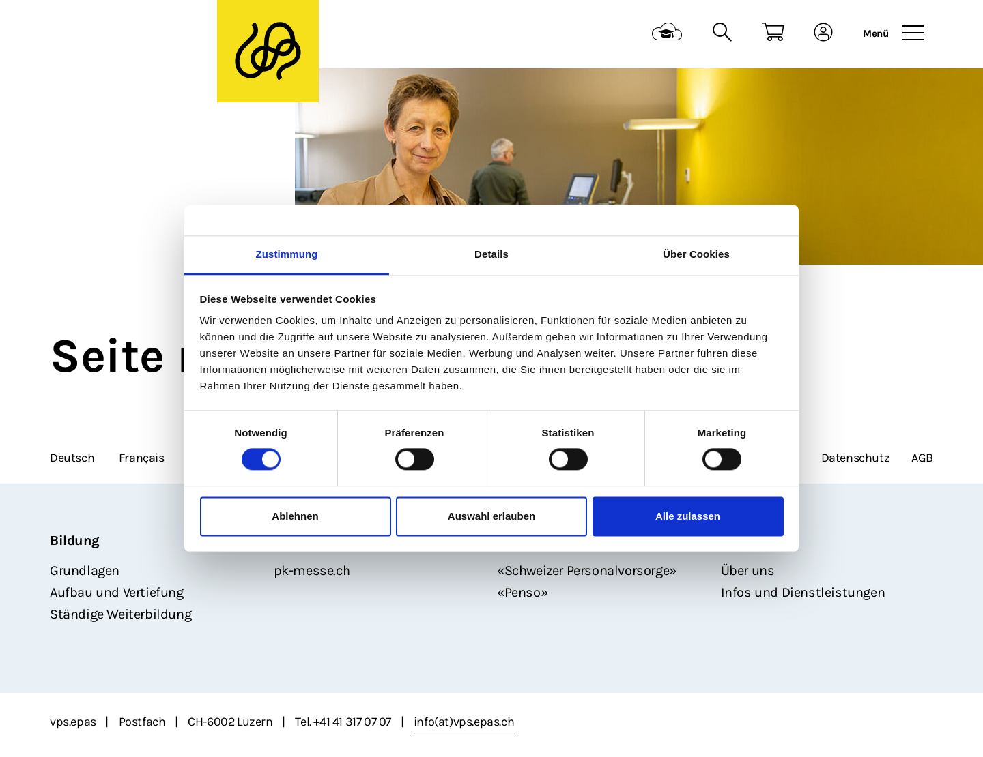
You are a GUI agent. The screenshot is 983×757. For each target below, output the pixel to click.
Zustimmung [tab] (287, 254)
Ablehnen (295, 516)
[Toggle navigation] (913, 33)
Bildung (74, 540)
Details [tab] (491, 254)
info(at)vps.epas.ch (464, 721)
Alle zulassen (687, 516)
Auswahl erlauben (491, 516)
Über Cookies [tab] (696, 254)
